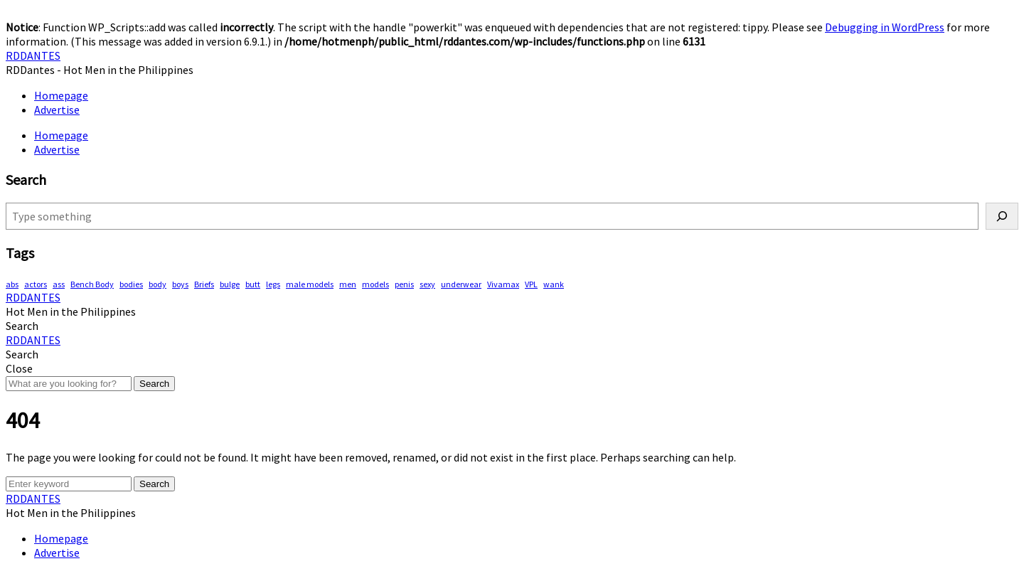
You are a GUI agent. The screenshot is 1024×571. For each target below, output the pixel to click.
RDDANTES (33, 55)
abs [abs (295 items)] (12, 284)
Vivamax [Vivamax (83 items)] (503, 284)
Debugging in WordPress (884, 27)
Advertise (57, 109)
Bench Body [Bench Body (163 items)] (92, 284)
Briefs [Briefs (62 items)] (204, 284)
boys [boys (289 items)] (180, 284)
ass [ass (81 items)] (59, 284)
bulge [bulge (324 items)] (230, 284)
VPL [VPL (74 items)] (531, 284)
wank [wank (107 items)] (553, 284)
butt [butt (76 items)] (252, 284)
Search (154, 383)
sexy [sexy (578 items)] (427, 284)
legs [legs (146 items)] (273, 284)
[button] (22, 326)
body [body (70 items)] (157, 284)
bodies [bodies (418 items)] (131, 284)
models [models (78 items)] (375, 284)
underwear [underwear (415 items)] (461, 284)
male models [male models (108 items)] (310, 284)
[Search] (1002, 216)
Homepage (61, 95)
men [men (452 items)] (347, 284)
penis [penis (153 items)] (404, 284)
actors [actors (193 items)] (35, 284)
